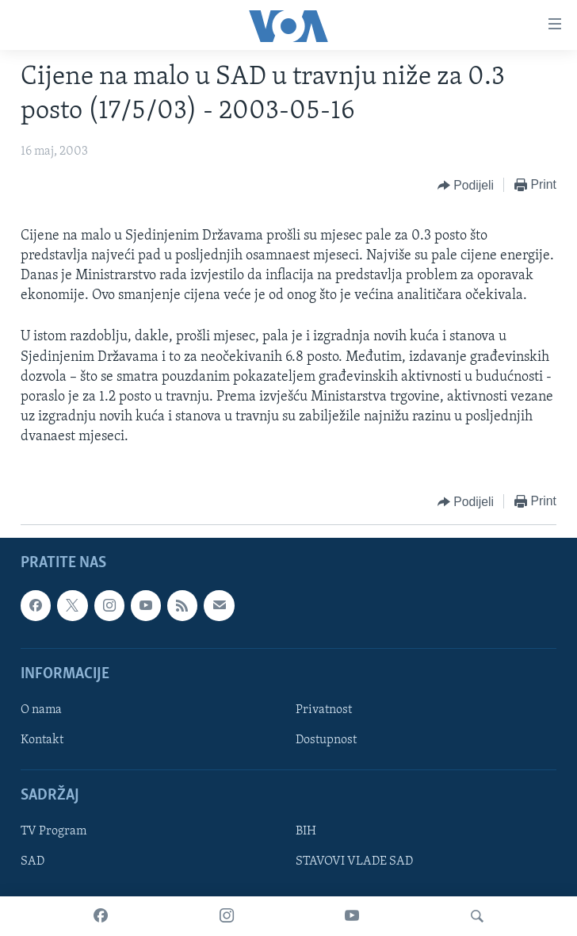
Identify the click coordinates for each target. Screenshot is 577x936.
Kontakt (42, 740)
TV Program (53, 831)
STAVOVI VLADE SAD (354, 861)
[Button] (466, 185)
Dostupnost (326, 740)
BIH (306, 831)
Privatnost (324, 710)
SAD (32, 861)
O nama (41, 710)
